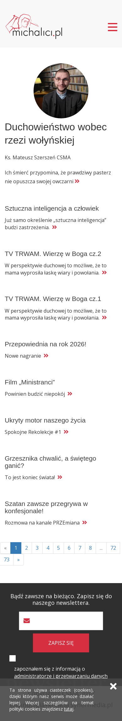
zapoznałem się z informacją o (61, 672)
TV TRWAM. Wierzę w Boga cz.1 (53, 298)
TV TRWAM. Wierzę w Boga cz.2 (53, 253)
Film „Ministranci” (30, 382)
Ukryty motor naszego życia (45, 420)
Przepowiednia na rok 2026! (45, 344)
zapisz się (61, 642)
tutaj (68, 709)
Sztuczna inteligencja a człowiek (52, 208)
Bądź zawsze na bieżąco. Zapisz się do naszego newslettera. (61, 599)
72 (113, 547)
